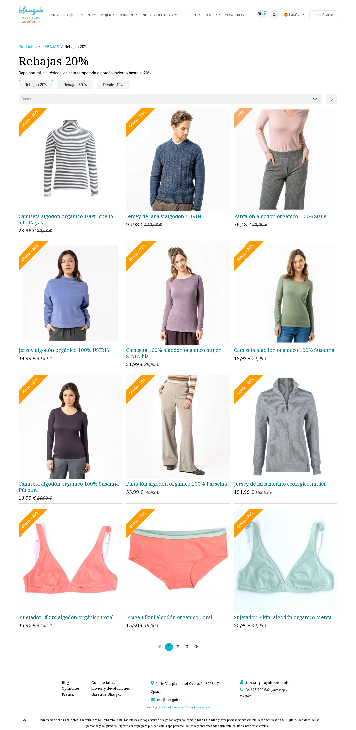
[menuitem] (62, 14)
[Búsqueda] (315, 99)
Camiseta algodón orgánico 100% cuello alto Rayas (66, 219)
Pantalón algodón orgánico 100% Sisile (280, 216)
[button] (274, 14)
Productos (28, 46)
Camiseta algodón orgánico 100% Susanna (284, 349)
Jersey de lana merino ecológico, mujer (280, 483)
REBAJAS (50, 46)
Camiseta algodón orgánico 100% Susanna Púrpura (69, 486)
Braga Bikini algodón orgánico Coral (169, 617)
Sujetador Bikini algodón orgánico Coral (66, 617)
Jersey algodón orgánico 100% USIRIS (64, 349)
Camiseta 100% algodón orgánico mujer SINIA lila (173, 353)
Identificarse (323, 14)
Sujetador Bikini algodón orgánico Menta (283, 617)
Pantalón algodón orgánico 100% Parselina (177, 483)
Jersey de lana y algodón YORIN (163, 216)
